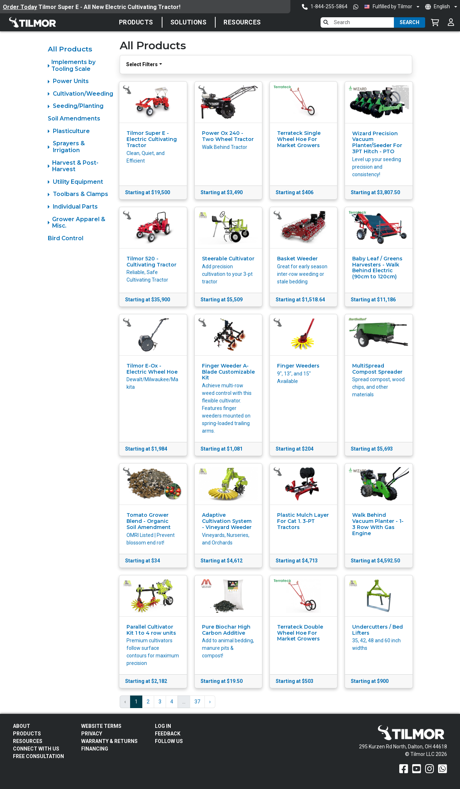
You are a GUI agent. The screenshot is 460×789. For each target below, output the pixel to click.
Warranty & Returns (109, 741)
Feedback (167, 733)
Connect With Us (36, 749)
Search (409, 22)
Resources (242, 22)
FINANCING (94, 749)
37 (197, 701)
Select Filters (142, 64)
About (21, 726)
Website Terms (101, 726)
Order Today (20, 7)
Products (136, 22)
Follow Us (169, 741)
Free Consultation (38, 756)
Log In (163, 726)
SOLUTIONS (188, 22)
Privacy (91, 733)
